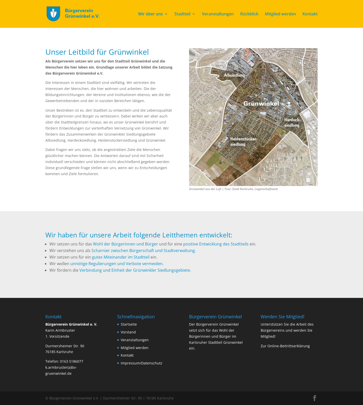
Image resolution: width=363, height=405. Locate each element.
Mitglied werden (280, 14)
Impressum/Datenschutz (141, 363)
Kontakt (310, 14)
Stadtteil (182, 14)
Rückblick (249, 14)
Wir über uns (150, 14)
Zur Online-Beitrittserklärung (285, 346)
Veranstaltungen (218, 14)
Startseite (129, 324)
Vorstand (128, 332)
